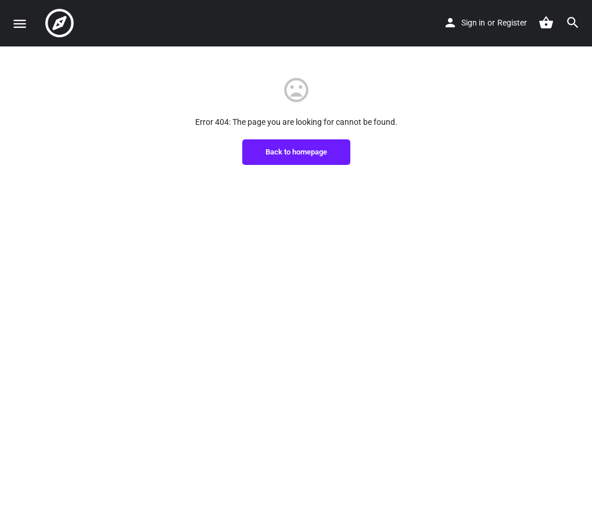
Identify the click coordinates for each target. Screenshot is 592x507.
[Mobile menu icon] (20, 23)
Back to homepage (296, 152)
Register (512, 22)
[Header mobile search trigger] (572, 22)
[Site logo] (61, 23)
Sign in (473, 22)
